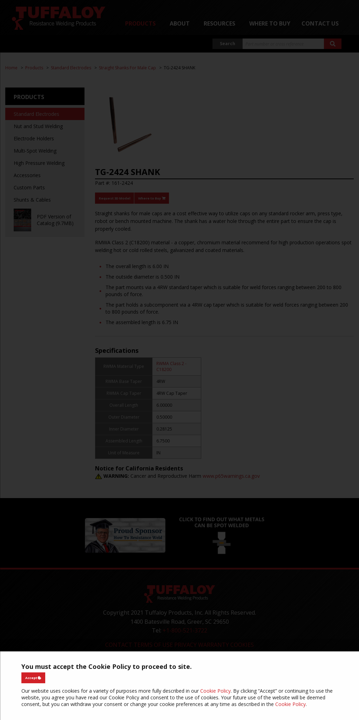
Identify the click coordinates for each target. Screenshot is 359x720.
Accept (33, 678)
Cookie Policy (215, 690)
